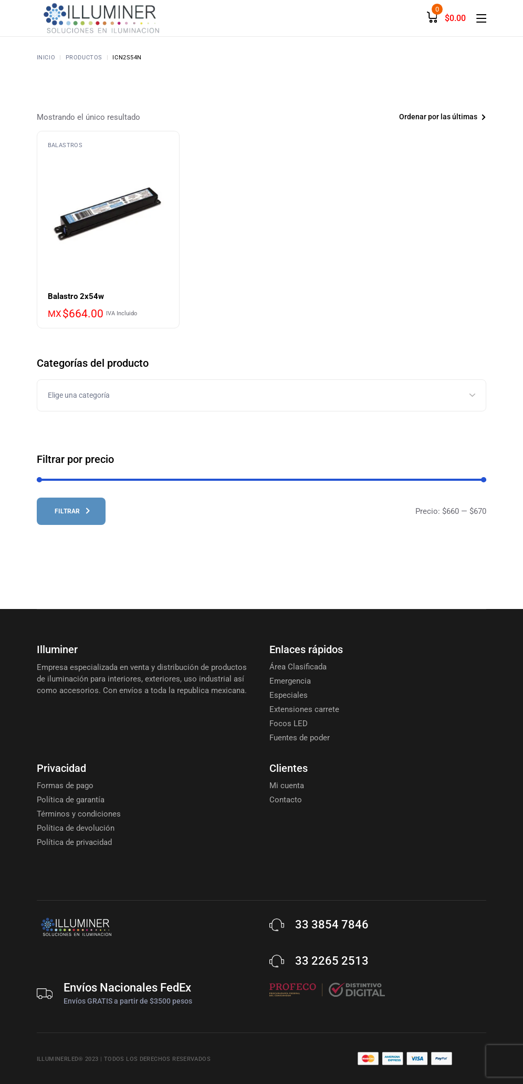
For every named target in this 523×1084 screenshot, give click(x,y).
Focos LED (288, 723)
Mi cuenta (286, 785)
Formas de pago (65, 785)
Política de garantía (70, 799)
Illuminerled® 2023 (68, 1059)
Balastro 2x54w (76, 296)
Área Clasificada (298, 667)
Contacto (285, 799)
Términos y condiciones (79, 814)
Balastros (65, 145)
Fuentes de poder (299, 737)
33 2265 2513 (332, 960)
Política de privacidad (74, 842)
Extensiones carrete (304, 709)
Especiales (288, 695)
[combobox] (426, 117)
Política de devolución (75, 828)
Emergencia (290, 681)
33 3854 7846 (332, 924)
